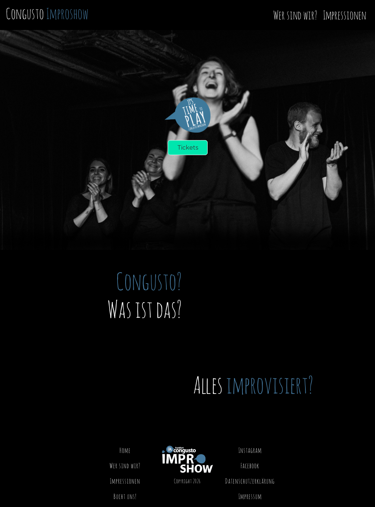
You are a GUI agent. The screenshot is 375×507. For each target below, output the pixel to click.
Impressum (250, 496)
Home (125, 450)
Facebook (250, 465)
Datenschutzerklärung (250, 480)
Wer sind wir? (295, 14)
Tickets (187, 147)
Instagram (250, 450)
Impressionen (344, 14)
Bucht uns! (125, 496)
